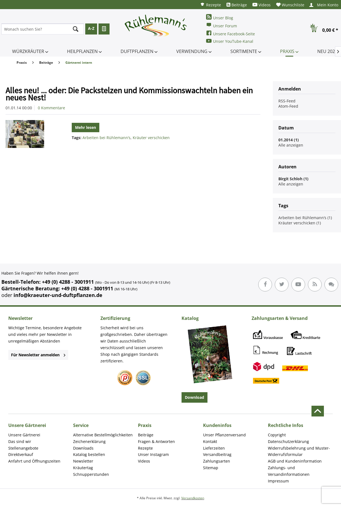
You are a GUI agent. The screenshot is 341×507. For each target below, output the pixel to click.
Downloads (83, 448)
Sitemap (210, 467)
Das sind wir (19, 441)
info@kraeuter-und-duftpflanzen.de (58, 295)
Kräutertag (83, 467)
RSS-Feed (286, 100)
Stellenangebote (23, 448)
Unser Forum (221, 25)
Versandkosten (192, 498)
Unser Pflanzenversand (224, 434)
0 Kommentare (51, 107)
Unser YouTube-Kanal (229, 41)
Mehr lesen (85, 127)
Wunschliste (290, 4)
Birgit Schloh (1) (293, 178)
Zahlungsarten (216, 461)
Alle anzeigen (290, 145)
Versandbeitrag (217, 454)
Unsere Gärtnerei (24, 434)
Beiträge (237, 4)
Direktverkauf (20, 454)
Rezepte (210, 4)
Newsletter (83, 461)
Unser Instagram (153, 454)
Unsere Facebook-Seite (230, 33)
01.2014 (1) (288, 139)
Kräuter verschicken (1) (299, 222)
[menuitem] (210, 4)
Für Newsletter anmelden (38, 354)
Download (194, 397)
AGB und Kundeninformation (295, 461)
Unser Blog (219, 17)
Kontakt (210, 441)
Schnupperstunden (91, 474)
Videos (261, 4)
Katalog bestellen (89, 454)
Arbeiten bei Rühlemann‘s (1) (305, 217)
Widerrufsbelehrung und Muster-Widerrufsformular (299, 451)
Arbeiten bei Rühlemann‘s (106, 137)
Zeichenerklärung (89, 441)
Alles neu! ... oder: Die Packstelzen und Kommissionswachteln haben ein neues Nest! (129, 94)
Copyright (277, 434)
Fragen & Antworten (156, 441)
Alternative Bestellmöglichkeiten (103, 434)
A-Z (91, 28)
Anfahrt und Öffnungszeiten (34, 461)
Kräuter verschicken (151, 137)
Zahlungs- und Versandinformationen (289, 471)
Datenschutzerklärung (288, 441)
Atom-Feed (288, 106)
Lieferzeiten (214, 448)
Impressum (278, 481)
